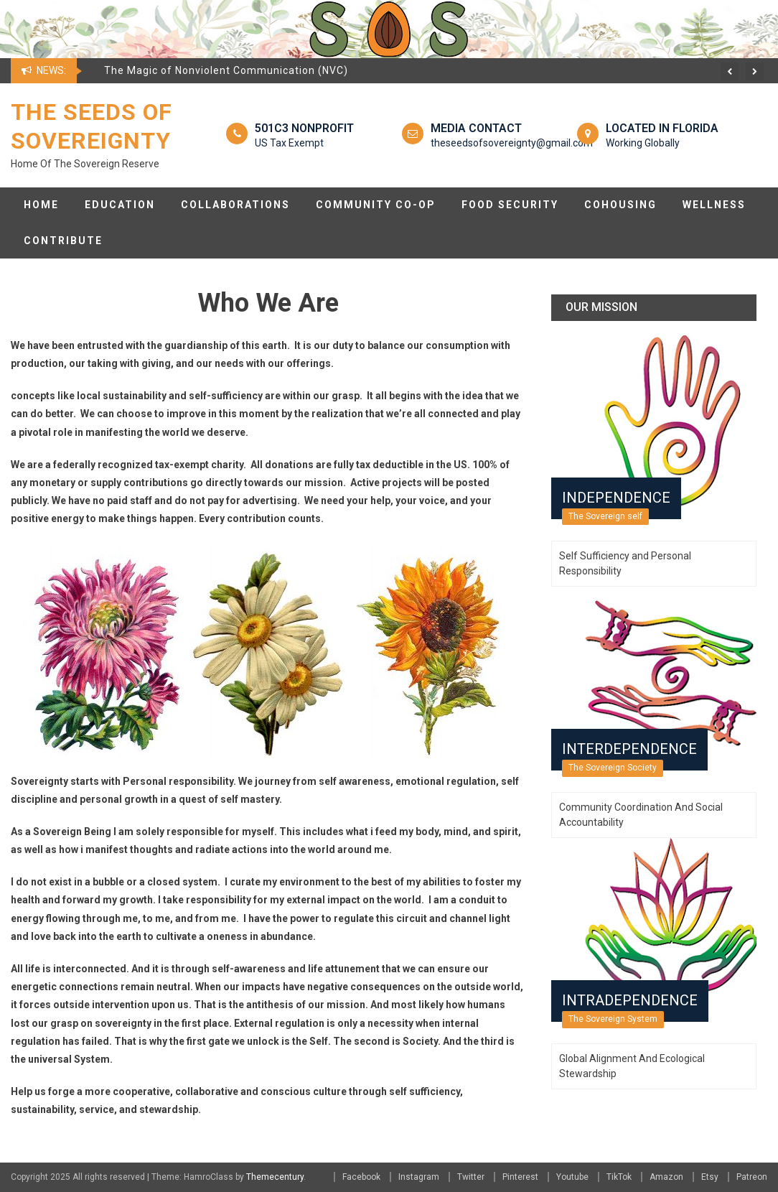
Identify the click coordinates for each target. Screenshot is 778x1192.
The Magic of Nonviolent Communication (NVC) (226, 70)
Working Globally (643, 143)
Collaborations (235, 204)
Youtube (572, 1177)
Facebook (361, 1177)
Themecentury (275, 1177)
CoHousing (620, 204)
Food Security (509, 204)
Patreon (751, 1177)
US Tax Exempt (289, 143)
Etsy (709, 1177)
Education (120, 204)
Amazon (666, 1177)
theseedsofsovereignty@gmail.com (512, 143)
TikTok (619, 1177)
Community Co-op (376, 204)
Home (41, 204)
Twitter (470, 1177)
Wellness (714, 204)
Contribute (63, 240)
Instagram (418, 1177)
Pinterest (520, 1177)
